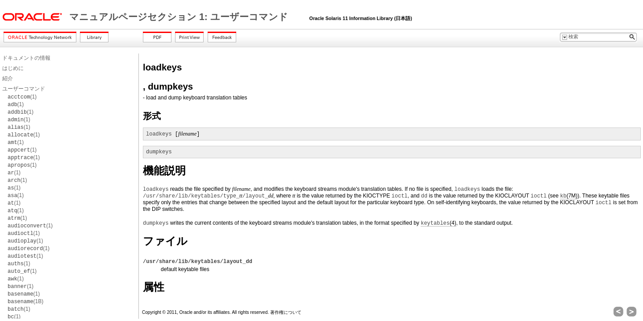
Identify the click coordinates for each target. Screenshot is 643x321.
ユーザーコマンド (23, 89)
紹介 (7, 78)
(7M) (568, 196)
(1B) (25, 301)
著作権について (285, 312)
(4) (438, 223)
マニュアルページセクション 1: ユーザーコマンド (180, 17)
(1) (22, 97)
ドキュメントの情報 (26, 58)
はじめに (13, 68)
